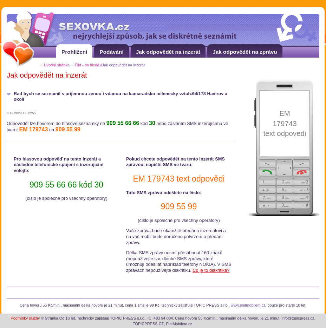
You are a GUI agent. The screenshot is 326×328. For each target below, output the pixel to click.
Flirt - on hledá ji (88, 65)
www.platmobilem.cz (248, 305)
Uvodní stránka (57, 65)
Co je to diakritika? (211, 270)
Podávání (111, 49)
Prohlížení (74, 49)
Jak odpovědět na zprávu (244, 49)
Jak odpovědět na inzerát (168, 49)
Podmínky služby (25, 318)
